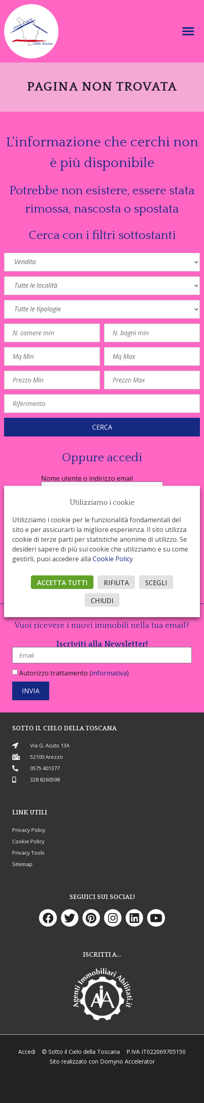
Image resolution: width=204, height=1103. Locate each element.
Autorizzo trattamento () (74, 673)
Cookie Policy (113, 558)
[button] (188, 31)
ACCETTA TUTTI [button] (62, 582)
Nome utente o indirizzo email (87, 478)
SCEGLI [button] (156, 582)
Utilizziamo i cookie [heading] (102, 503)
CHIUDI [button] (102, 600)
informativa (109, 673)
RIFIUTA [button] (116, 582)
